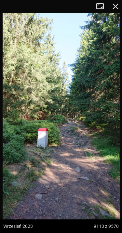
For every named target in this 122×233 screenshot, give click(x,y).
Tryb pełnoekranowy (102, 6)
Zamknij (115, 6)
